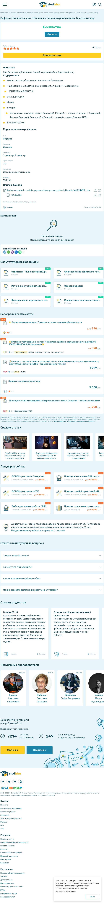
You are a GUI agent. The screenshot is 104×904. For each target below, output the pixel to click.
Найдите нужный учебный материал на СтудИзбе (38, 530)
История (7, 147)
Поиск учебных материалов (12, 873)
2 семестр (20, 155)
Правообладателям (9, 856)
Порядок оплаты (7, 846)
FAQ (2, 825)
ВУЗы (2, 890)
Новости (4, 805)
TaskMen (8, 207)
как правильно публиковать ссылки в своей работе (74, 421)
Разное (3, 822)
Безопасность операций (11, 853)
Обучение (12, 750)
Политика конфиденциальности (14, 842)
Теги (2, 829)
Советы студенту (7, 812)
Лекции (3, 876)
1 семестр (8, 155)
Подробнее (39, 750)
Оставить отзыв (52, 55)
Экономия (4, 815)
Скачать (52, 34)
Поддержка (5, 859)
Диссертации (6, 880)
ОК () (92, 897)
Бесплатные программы (10, 808)
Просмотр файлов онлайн (11, 887)
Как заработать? (7, 897)
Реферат (7, 138)
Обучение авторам (8, 893)
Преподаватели (7, 883)
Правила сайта (7, 839)
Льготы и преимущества (10, 818)
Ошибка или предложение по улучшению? (19, 202)
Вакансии (4, 863)
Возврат (4, 849)
